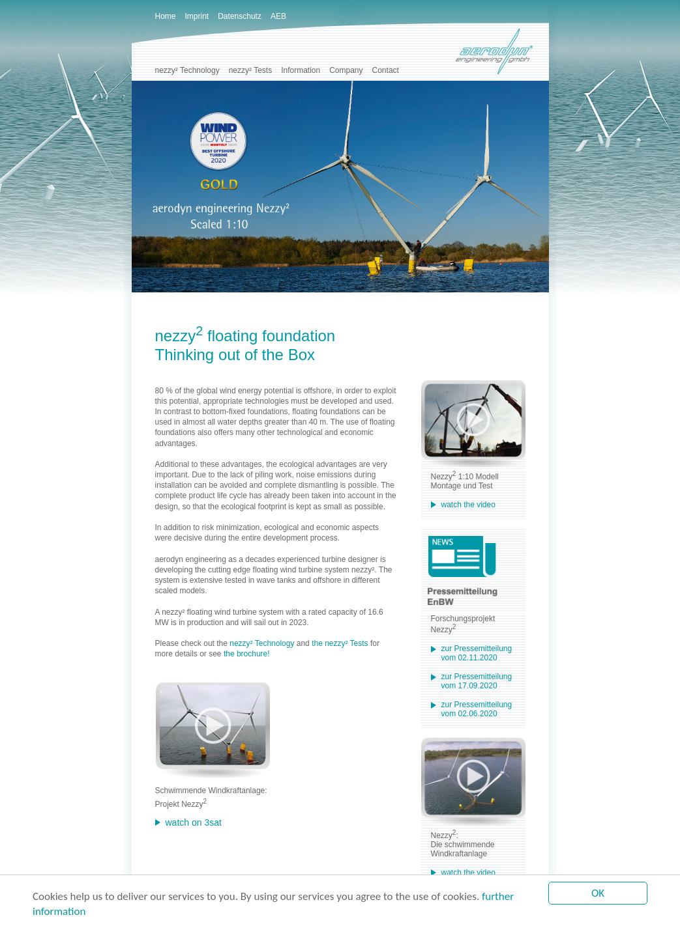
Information (300, 70)
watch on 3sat (194, 822)
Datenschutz (239, 16)
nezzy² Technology (187, 70)
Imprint (197, 16)
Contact (385, 70)
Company (345, 70)
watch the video (468, 504)
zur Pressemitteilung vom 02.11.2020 (476, 653)
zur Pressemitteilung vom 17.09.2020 (476, 681)
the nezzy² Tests (340, 643)
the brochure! (247, 653)
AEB (278, 16)
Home (165, 16)
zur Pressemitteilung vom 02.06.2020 (476, 709)
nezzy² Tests (250, 70)
